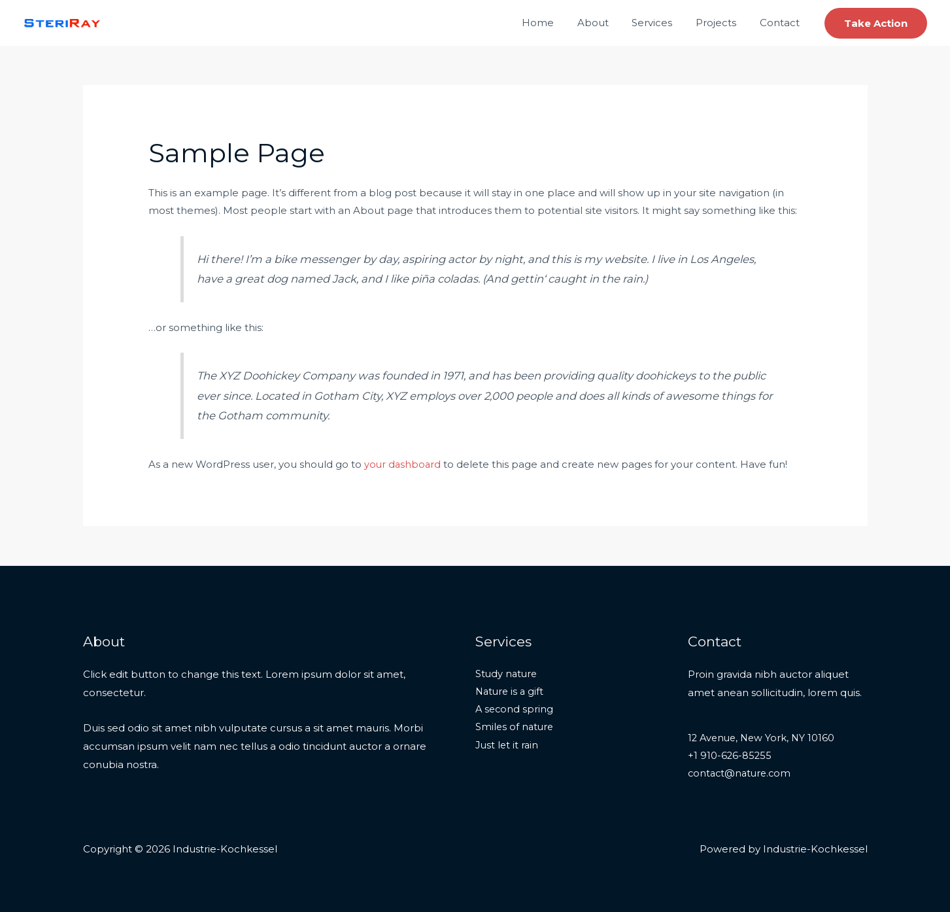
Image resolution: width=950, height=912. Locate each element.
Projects (722, 22)
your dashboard (403, 464)
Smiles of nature (515, 728)
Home (555, 22)
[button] (875, 23)
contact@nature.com (741, 774)
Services (661, 22)
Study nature (507, 674)
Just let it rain (507, 747)
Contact (782, 22)
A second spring (515, 711)
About (606, 22)
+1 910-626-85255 (730, 756)
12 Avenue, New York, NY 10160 (764, 738)
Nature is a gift (511, 692)
